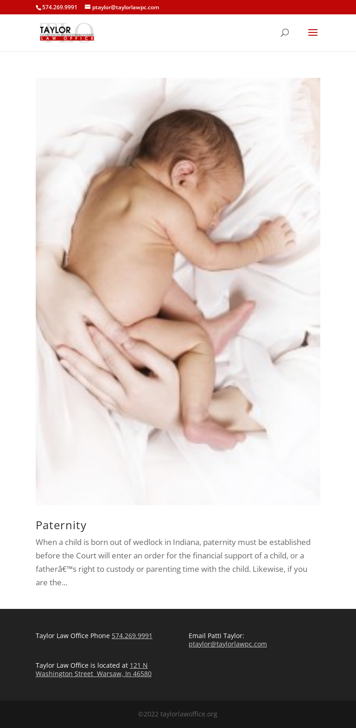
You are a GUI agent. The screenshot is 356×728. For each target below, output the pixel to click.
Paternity (61, 524)
